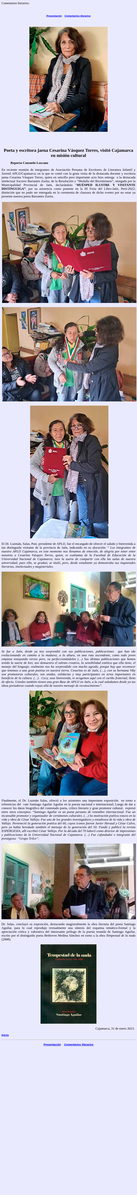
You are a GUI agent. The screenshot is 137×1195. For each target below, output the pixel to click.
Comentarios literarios (78, 15)
